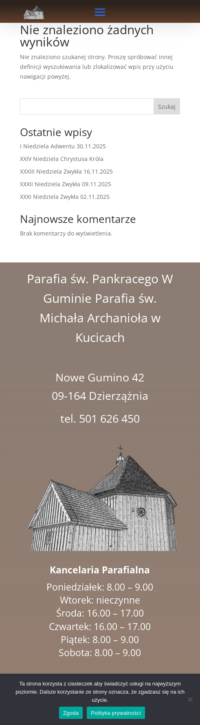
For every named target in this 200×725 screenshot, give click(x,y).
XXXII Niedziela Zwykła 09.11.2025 (65, 184)
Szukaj (167, 106)
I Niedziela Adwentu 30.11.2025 (63, 146)
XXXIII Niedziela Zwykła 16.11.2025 (66, 171)
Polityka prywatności (116, 713)
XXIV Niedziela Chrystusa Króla (61, 159)
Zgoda (71, 713)
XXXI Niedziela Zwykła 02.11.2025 (65, 197)
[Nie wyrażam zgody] (190, 699)
